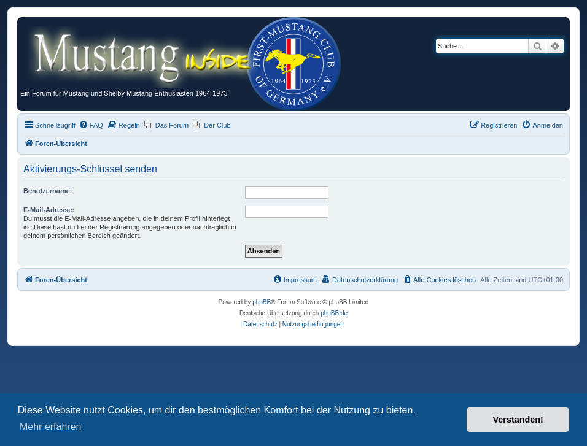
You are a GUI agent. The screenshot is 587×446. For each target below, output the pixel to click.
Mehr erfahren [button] (51, 426)
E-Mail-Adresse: (48, 209)
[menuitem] (91, 125)
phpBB (261, 302)
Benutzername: (47, 190)
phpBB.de (334, 313)
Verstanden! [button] (518, 420)
